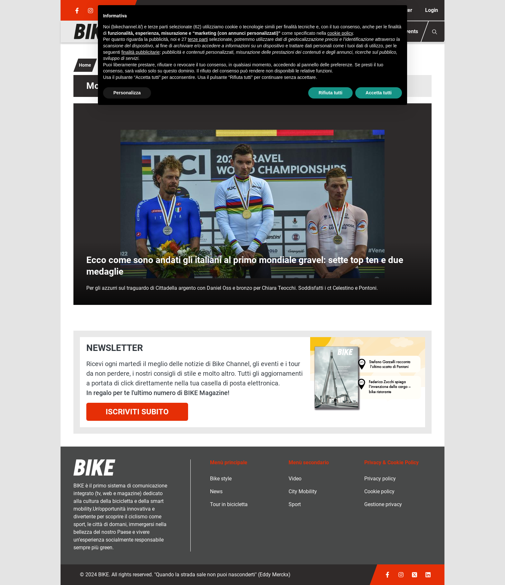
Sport (295, 504)
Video (295, 479)
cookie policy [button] (340, 33)
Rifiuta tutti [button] (330, 92)
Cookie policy (379, 491)
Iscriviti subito (137, 411)
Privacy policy (380, 479)
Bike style (221, 479)
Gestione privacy (383, 504)
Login (431, 10)
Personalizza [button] (127, 92)
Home (85, 65)
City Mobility (303, 491)
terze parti (198, 39)
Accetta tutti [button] (379, 92)
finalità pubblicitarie (140, 52)
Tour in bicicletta (229, 504)
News (216, 491)
